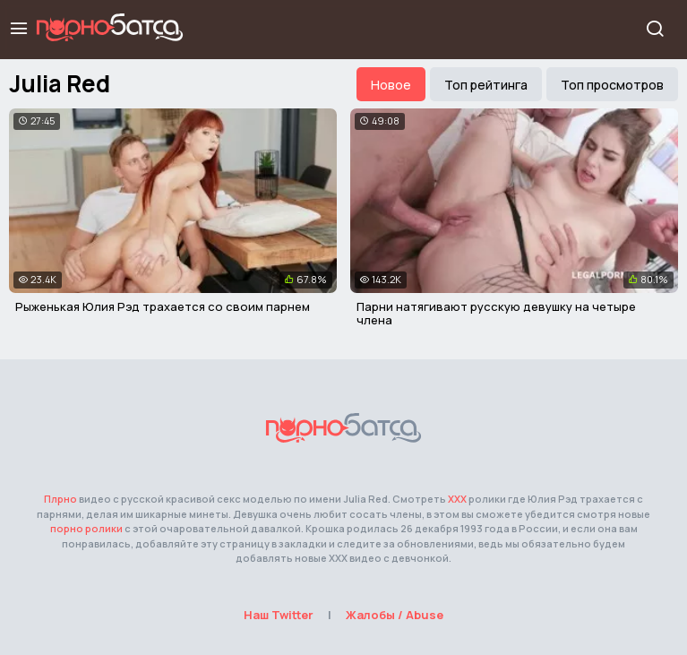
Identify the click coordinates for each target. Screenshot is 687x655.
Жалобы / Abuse (394, 615)
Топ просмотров (612, 84)
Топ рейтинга (486, 84)
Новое (391, 84)
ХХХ (457, 498)
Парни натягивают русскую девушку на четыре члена (496, 313)
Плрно (60, 498)
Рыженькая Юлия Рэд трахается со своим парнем (162, 306)
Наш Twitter (278, 615)
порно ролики (86, 528)
